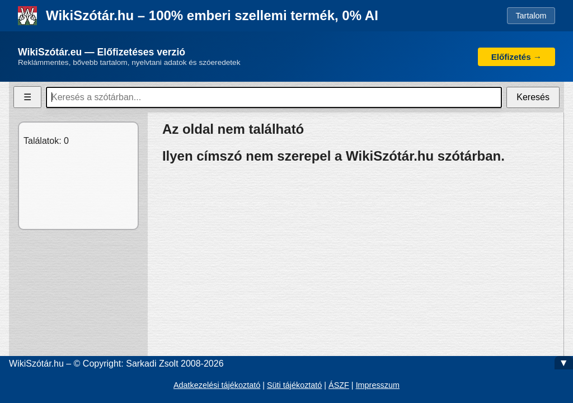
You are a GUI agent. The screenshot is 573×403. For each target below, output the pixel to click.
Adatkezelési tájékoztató (216, 385)
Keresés (532, 97)
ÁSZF (338, 385)
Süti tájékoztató (294, 385)
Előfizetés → (516, 57)
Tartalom (530, 15)
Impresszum (378, 385)
